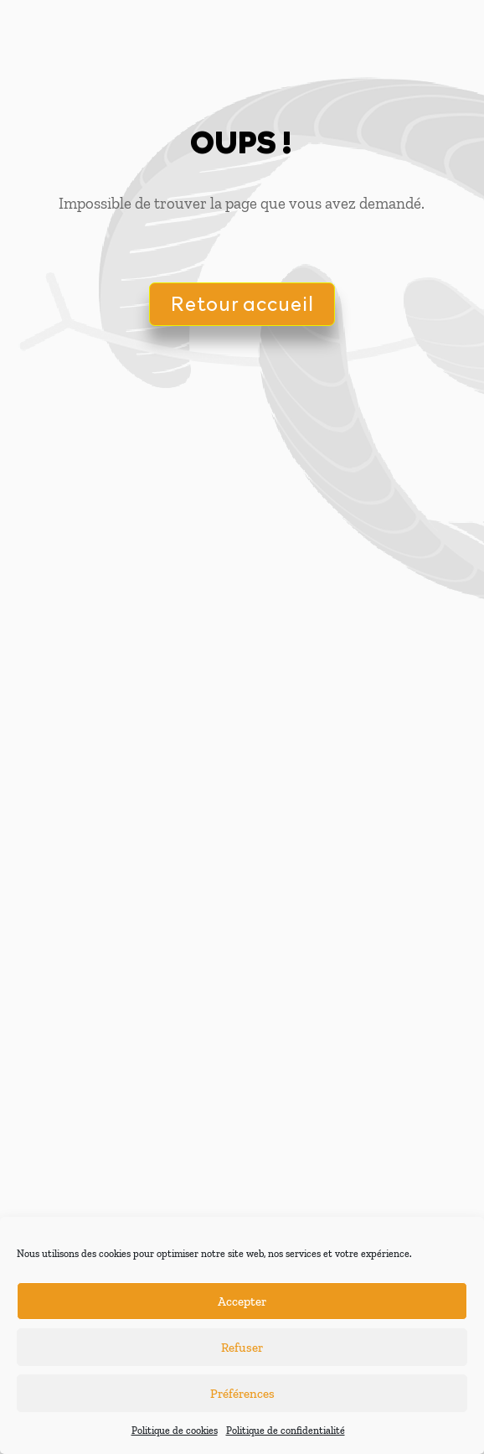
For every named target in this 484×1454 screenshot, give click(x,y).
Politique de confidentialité (285, 1430)
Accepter (242, 1301)
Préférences (242, 1393)
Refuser (242, 1347)
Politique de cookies (174, 1430)
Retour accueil (242, 303)
